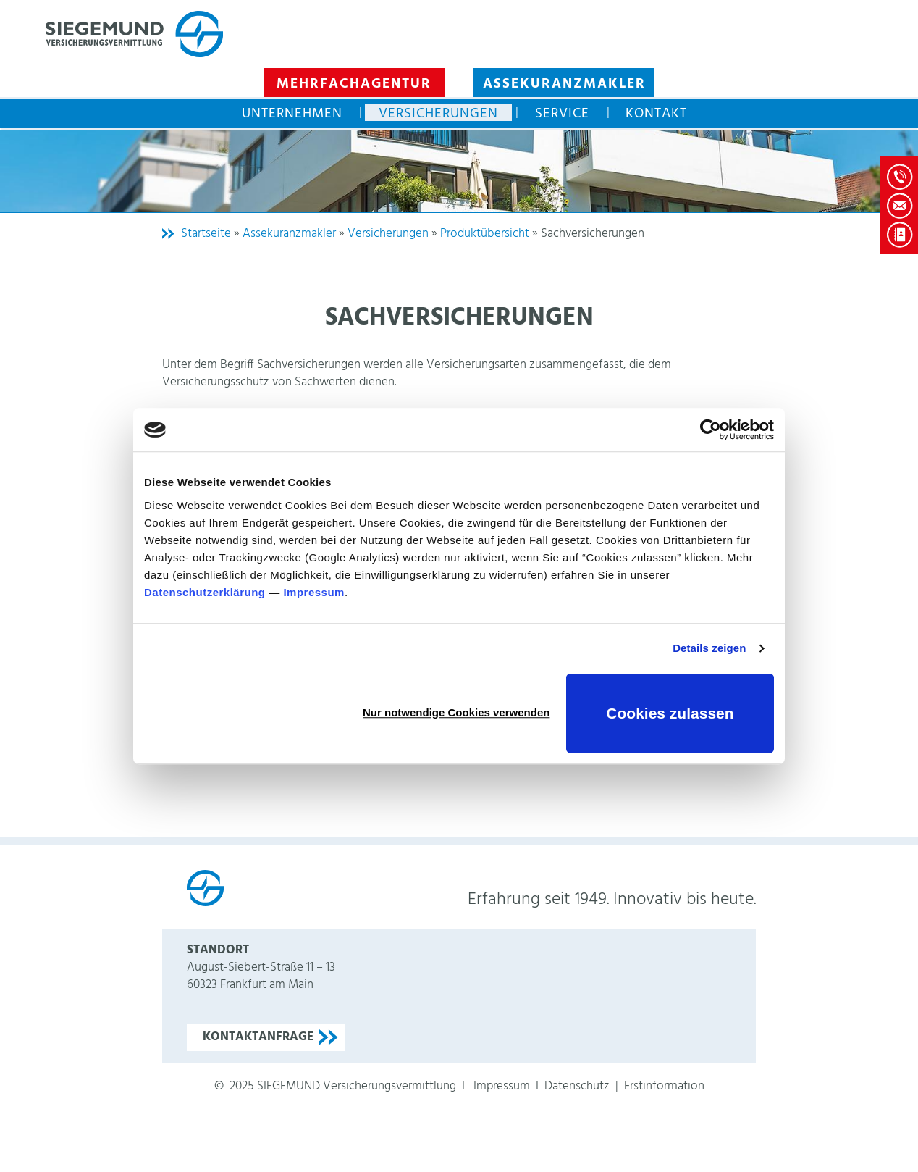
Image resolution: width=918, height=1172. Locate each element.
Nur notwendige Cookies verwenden (456, 712)
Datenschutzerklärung (205, 592)
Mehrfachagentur (354, 84)
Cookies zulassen (669, 713)
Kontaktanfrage (258, 1037)
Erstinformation (664, 1086)
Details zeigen (709, 648)
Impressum (314, 592)
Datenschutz (577, 1086)
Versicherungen (438, 112)
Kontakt (656, 112)
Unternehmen (292, 112)
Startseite (206, 233)
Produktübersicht (484, 233)
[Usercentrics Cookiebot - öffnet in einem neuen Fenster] (710, 429)
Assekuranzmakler (564, 84)
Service (562, 112)
